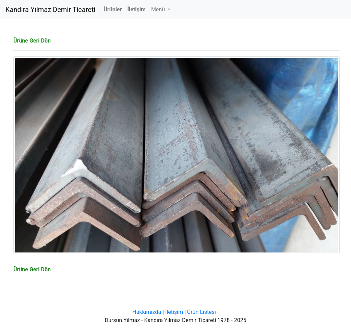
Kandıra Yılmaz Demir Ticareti (50, 9)
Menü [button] (158, 9)
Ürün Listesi (201, 312)
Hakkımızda (146, 312)
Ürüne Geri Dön (32, 40)
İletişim (174, 312)
